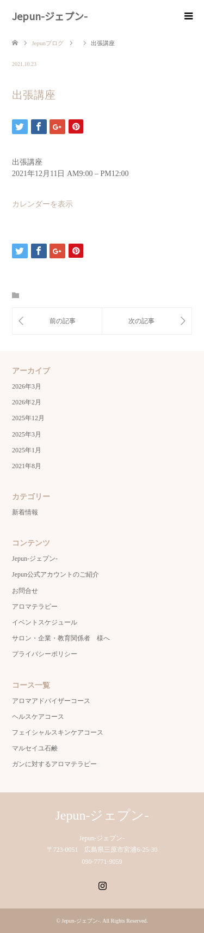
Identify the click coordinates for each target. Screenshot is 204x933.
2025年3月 (26, 434)
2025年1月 (26, 450)
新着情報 (25, 512)
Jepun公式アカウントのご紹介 (55, 574)
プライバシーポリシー (44, 654)
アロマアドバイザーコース (51, 701)
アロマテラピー (35, 606)
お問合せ (25, 591)
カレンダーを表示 (42, 204)
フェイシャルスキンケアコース (57, 732)
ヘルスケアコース (38, 716)
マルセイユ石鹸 (35, 748)
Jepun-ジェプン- (50, 16)
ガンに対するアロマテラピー (54, 764)
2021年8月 (26, 466)
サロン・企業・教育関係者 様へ (61, 638)
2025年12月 (28, 418)
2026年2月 (26, 402)
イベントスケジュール (44, 622)
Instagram (102, 884)
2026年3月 (26, 386)
